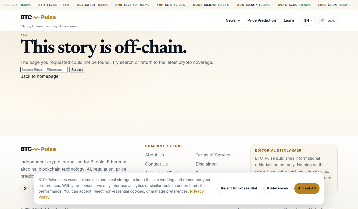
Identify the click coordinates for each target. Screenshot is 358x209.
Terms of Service (213, 154)
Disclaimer (206, 164)
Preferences (277, 188)
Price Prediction (262, 20)
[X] (25, 188)
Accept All (307, 188)
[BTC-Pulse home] (42, 17)
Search (77, 70)
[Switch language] (308, 21)
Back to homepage (39, 76)
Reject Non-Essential (239, 188)
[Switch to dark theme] (328, 20)
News (230, 20)
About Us (154, 154)
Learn (289, 20)
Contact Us (156, 164)
